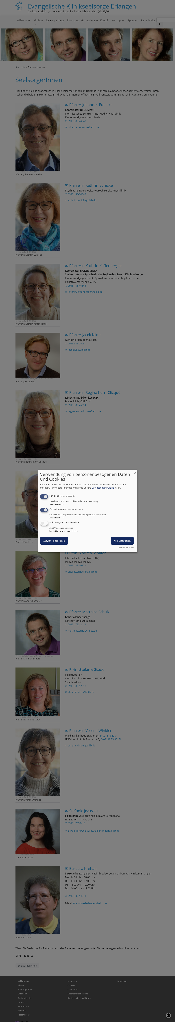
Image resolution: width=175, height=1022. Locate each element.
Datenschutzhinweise (103, 487)
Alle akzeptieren (122, 540)
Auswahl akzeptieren (54, 540)
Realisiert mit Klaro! (126, 547)
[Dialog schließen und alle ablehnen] (134, 472)
